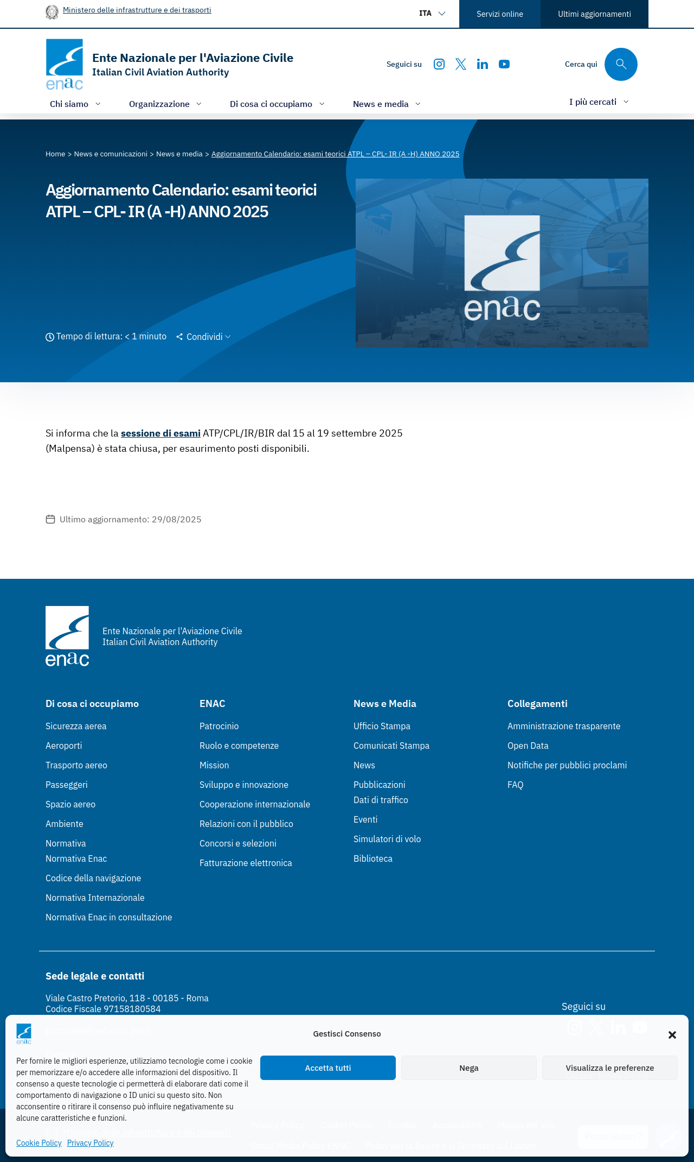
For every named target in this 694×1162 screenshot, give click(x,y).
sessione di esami (161, 433)
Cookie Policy (39, 1143)
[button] (672, 1033)
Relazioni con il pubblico (246, 823)
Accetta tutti (328, 1068)
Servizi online (500, 14)
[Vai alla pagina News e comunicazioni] (111, 154)
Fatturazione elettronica (246, 862)
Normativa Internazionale (95, 897)
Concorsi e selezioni (238, 843)
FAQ (515, 784)
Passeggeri (67, 784)
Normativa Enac (76, 858)
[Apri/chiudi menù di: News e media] (388, 103)
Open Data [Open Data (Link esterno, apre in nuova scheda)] (528, 745)
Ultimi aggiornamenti (594, 14)
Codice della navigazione (93, 878)
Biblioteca (373, 858)
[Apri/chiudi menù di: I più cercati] (600, 101)
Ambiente (64, 823)
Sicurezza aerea (76, 726)
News (364, 765)
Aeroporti (64, 745)
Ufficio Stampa (382, 726)
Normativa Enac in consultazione (109, 917)
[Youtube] (504, 64)
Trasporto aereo (76, 765)
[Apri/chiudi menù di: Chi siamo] (76, 103)
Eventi (366, 819)
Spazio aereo (70, 804)
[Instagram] (439, 64)
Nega (468, 1068)
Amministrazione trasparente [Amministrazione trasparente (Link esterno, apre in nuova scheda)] (564, 726)
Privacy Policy (90, 1143)
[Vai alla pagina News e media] (179, 154)
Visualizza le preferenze (610, 1068)
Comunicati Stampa (391, 745)
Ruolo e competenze (239, 745)
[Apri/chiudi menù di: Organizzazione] (167, 103)
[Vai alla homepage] (169, 64)
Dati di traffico (381, 799)
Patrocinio (219, 726)
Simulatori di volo (387, 838)
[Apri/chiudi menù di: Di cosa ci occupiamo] (278, 103)
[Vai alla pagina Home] (56, 154)
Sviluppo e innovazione (244, 784)
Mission (214, 765)
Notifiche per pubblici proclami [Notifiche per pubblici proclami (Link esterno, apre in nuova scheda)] (567, 765)
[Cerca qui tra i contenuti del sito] (601, 64)
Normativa (66, 843)
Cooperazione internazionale (255, 804)
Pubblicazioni (380, 784)
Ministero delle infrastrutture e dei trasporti (137, 9)
